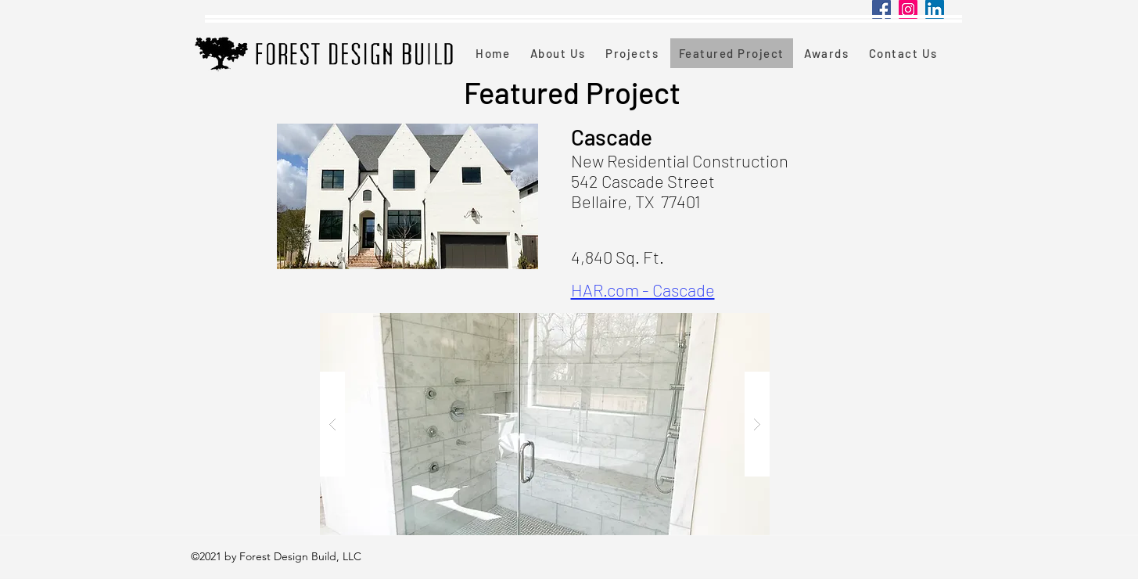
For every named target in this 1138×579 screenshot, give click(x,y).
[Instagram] (908, 9)
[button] (545, 424)
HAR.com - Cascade (643, 289)
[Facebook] (881, 9)
